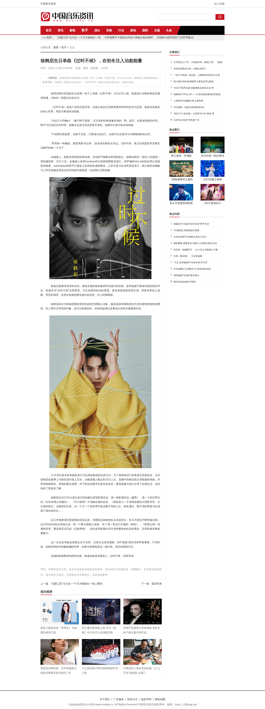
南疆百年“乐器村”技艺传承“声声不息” (192, 224)
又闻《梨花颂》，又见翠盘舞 (188, 256)
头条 (169, 30)
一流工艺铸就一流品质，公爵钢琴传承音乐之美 (197, 75)
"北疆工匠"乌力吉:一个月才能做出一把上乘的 (76, 583)
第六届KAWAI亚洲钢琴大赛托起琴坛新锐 (194, 81)
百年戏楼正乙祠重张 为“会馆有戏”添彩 (192, 269)
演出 (97, 30)
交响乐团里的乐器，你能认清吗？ (190, 68)
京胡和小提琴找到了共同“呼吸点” (175, 37)
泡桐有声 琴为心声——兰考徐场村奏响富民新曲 (197, 94)
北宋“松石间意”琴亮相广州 (186, 120)
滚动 (133, 30)
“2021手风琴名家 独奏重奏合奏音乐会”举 (194, 88)
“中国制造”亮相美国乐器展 (186, 230)
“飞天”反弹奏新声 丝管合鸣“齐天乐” (191, 262)
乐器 (157, 30)
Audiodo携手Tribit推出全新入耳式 (190, 237)
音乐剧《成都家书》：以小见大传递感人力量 (196, 249)
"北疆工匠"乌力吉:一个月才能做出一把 (79, 37)
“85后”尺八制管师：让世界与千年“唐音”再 (194, 113)
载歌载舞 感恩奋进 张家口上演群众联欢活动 (195, 243)
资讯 (60, 30)
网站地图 (160, 699)
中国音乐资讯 (48, 3)
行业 (121, 30)
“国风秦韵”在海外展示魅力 (186, 275)
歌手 (85, 30)
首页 (49, 30)
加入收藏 (219, 3)
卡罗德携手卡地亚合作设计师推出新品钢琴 (128, 37)
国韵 (145, 30)
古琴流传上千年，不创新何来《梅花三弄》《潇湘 (198, 62)
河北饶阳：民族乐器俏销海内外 (189, 107)
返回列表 (157, 583)
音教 (109, 30)
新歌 (72, 30)
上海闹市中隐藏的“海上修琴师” (189, 101)
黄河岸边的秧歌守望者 (185, 282)
